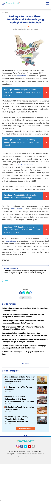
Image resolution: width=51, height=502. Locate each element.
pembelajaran (16, 209)
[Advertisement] (25, 482)
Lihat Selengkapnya (25, 428)
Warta (6, 280)
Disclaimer (34, 451)
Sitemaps (41, 454)
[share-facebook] (20, 292)
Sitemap (25, 364)
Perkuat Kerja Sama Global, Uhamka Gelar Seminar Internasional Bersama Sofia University (16, 419)
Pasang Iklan (11, 454)
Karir (40, 451)
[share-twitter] (23, 292)
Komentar (25, 297)
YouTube (31, 447)
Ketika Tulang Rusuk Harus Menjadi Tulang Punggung (19, 408)
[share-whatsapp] (27, 292)
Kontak (34, 454)
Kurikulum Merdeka (25, 165)
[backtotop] (25, 437)
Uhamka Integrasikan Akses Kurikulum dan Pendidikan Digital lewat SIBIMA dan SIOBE (22, 92)
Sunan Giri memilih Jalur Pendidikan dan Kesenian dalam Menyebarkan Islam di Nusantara (20, 379)
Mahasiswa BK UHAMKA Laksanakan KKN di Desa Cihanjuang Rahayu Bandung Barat (19, 399)
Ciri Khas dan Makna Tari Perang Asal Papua (18, 388)
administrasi (11, 241)
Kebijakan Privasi (24, 451)
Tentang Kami (13, 451)
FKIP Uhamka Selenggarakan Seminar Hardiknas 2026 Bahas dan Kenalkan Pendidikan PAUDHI (22, 230)
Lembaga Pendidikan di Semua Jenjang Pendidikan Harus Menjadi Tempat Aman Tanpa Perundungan (25, 272)
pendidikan (21, 76)
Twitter (26, 447)
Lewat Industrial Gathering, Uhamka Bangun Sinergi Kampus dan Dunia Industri (21, 142)
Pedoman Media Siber (24, 454)
